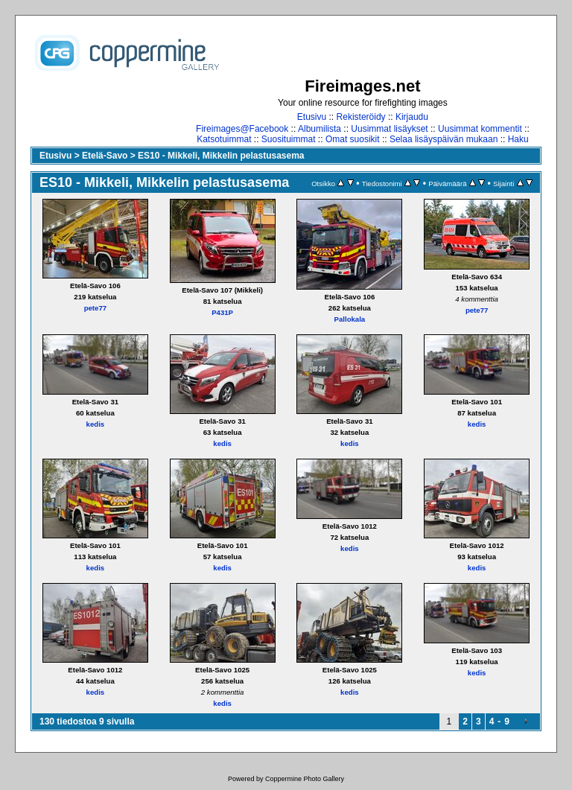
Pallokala (350, 319)
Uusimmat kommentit (480, 129)
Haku (518, 139)
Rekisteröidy (361, 117)
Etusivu (311, 117)
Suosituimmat (288, 139)
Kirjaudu (411, 117)
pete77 (95, 308)
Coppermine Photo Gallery (304, 779)
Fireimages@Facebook (242, 129)
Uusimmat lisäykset (389, 129)
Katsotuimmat (224, 139)
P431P (222, 312)
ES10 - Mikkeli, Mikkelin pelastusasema (221, 155)
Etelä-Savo (104, 155)
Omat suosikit (352, 139)
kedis (95, 424)
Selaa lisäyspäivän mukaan (444, 139)
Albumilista (319, 129)
